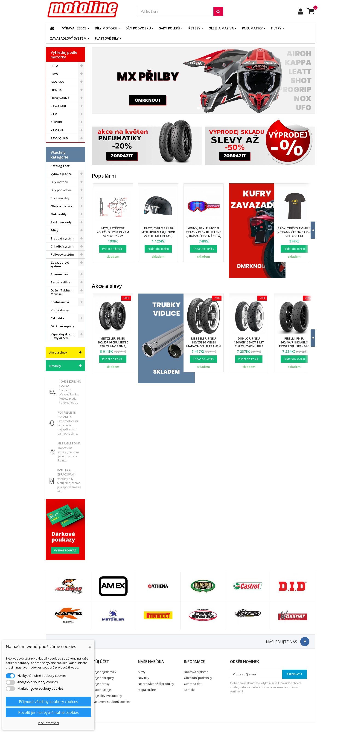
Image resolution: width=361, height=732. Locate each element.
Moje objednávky (104, 672)
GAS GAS (57, 82)
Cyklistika (57, 318)
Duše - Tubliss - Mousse (62, 292)
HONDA (56, 90)
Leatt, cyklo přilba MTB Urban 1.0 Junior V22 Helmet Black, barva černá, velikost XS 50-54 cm (158, 236)
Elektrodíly (59, 214)
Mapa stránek (147, 690)
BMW (54, 74)
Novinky (55, 366)
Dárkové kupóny (62, 326)
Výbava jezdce (74, 28)
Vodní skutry (60, 310)
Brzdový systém (62, 238)
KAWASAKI (58, 106)
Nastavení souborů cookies (111, 702)
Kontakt (189, 690)
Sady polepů (169, 28)
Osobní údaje (101, 690)
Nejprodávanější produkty (156, 684)
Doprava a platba (196, 672)
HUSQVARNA (60, 98)
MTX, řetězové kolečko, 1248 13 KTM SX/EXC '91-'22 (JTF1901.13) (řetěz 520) (113, 234)
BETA (54, 66)
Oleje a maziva (221, 28)
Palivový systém (62, 254)
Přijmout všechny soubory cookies (48, 701)
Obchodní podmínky (198, 678)
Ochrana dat (192, 684)
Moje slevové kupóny (107, 696)
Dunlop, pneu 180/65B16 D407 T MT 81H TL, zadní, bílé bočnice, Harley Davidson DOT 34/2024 (249, 346)
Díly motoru (106, 28)
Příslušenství (60, 302)
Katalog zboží (60, 166)
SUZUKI (56, 122)
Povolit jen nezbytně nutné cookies (48, 712)
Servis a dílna (60, 282)
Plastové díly (107, 38)
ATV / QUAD (59, 138)
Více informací (48, 723)
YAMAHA (57, 130)
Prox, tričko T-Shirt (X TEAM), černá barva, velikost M (294, 232)
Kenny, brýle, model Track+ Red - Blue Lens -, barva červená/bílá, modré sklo (203, 234)
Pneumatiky (252, 28)
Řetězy (194, 28)
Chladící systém (62, 246)
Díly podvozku (138, 28)
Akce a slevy (58, 352)
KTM (54, 114)
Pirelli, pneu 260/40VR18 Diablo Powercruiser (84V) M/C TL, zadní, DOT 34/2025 (294, 346)
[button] (310, 230)
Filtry (276, 28)
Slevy (142, 672)
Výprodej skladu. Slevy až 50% (63, 336)
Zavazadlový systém (68, 38)
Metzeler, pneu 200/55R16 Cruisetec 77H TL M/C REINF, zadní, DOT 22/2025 (112, 344)
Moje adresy (101, 684)
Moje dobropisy (103, 678)
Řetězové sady (61, 222)
